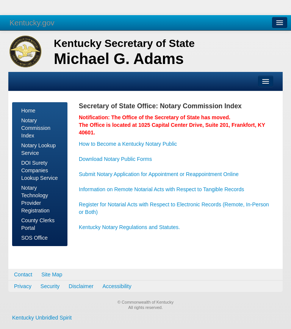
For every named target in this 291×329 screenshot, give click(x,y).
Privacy (22, 286)
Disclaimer (81, 286)
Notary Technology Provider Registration (35, 199)
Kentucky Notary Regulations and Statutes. (129, 227)
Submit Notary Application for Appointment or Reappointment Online (159, 174)
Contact (23, 274)
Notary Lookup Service (38, 149)
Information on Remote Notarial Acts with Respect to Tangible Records (161, 189)
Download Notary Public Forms (115, 159)
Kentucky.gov (32, 23)
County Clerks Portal (38, 224)
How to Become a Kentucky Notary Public (128, 144)
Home (28, 111)
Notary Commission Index (35, 128)
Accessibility (117, 286)
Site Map (51, 274)
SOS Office (34, 238)
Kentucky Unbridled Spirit (42, 318)
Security (50, 286)
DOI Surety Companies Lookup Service (39, 170)
